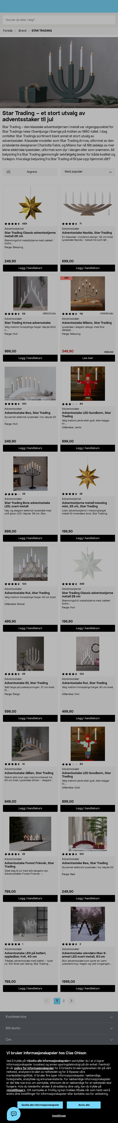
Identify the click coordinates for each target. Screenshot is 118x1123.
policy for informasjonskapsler (34, 1068)
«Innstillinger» (15, 1090)
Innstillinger (59, 1116)
